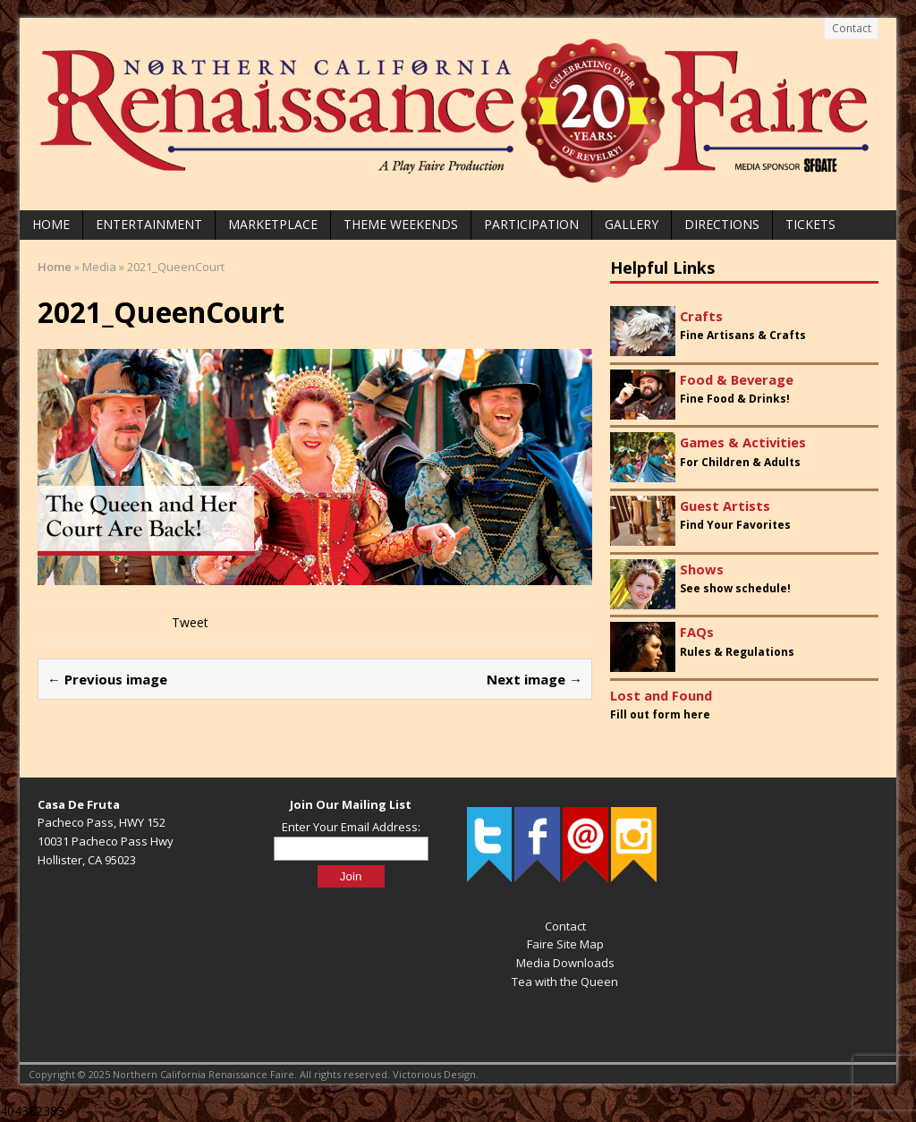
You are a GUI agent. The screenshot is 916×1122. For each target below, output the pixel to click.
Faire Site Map (565, 944)
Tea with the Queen (565, 981)
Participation (531, 224)
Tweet (190, 622)
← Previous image (107, 679)
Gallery (631, 224)
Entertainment (149, 224)
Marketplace (273, 224)
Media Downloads (565, 963)
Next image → (534, 679)
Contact (851, 28)
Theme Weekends (401, 224)
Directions (721, 224)
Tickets (810, 224)
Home (51, 224)
